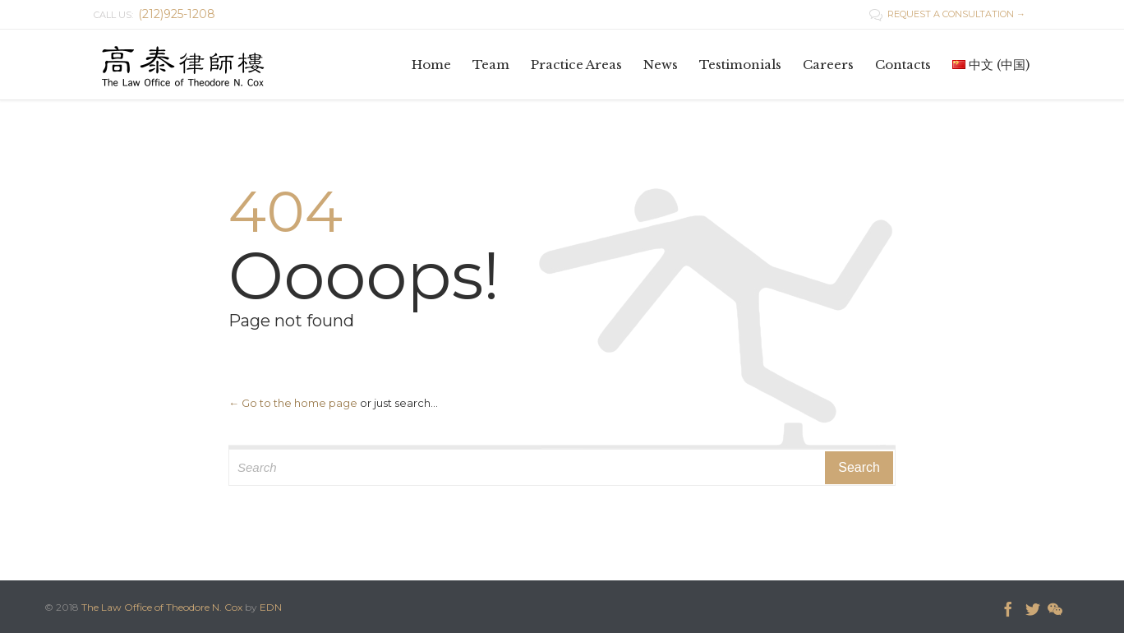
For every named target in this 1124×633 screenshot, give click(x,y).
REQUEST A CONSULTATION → (947, 14)
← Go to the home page (292, 402)
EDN (271, 607)
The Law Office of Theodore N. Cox (161, 607)
